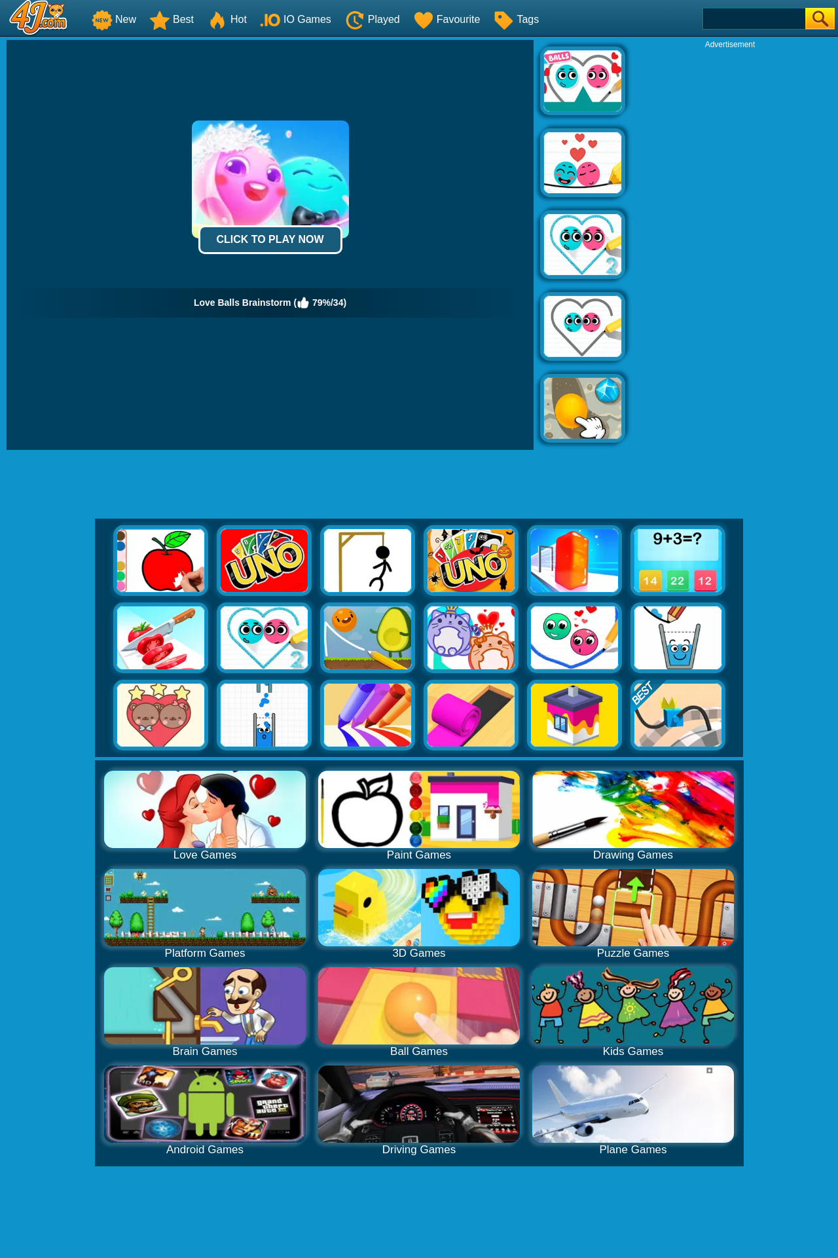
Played (372, 19)
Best (171, 19)
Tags (516, 19)
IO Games (295, 19)
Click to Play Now (269, 239)
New (114, 19)
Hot (227, 19)
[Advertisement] (730, 246)
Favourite (447, 19)
